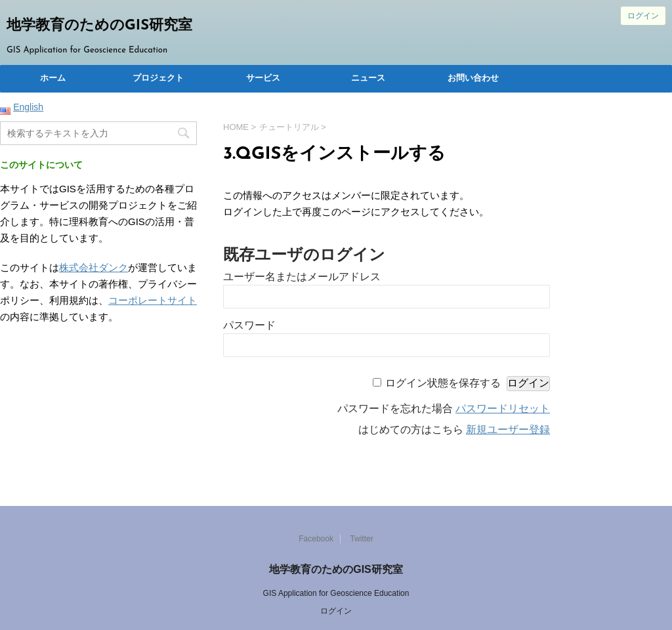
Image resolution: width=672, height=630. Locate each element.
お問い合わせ (473, 78)
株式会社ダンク (93, 267)
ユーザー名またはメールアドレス (302, 276)
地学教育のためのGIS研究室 (99, 25)
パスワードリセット (502, 408)
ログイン (643, 15)
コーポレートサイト (152, 300)
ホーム (53, 78)
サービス (263, 78)
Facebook (316, 538)
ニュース (368, 78)
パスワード (249, 325)
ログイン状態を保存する (443, 382)
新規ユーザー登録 (508, 429)
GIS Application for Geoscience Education (336, 593)
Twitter (361, 538)
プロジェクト (158, 78)
